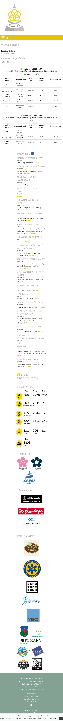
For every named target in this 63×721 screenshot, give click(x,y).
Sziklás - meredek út (28, 359)
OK (61, 718)
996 (35, 430)
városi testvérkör (28, 285)
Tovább (36, 163)
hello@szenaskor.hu (31, 699)
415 (26, 413)
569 (26, 403)
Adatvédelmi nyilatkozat (31, 713)
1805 (27, 442)
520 (26, 421)
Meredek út (23, 346)
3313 (36, 421)
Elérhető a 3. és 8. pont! (30, 213)
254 (44, 395)
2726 (36, 395)
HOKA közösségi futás (29, 237)
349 (44, 421)
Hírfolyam (22, 294)
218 (44, 403)
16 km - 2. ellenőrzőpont (31, 302)
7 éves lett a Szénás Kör (31, 166)
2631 (36, 403)
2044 (36, 413)
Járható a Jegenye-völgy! (31, 259)
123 (44, 413)
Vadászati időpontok (29, 326)
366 (26, 395)
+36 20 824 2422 (31, 696)
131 (26, 430)
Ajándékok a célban (28, 224)
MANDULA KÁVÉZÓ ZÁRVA (30, 158)
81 (44, 430)
